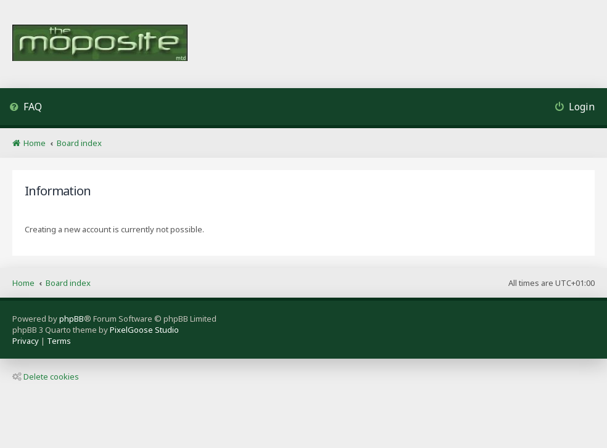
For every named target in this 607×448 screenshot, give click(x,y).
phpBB (71, 318)
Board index (68, 282)
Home (23, 282)
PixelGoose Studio (144, 329)
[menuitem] (25, 108)
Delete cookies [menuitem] (45, 376)
